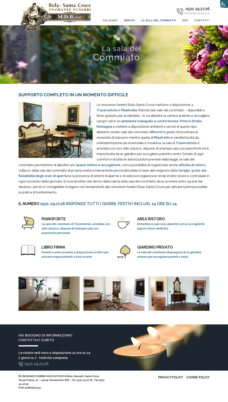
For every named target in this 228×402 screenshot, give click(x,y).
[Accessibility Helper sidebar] (224, 4)
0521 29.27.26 (36, 363)
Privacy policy (170, 377)
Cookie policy (198, 377)
